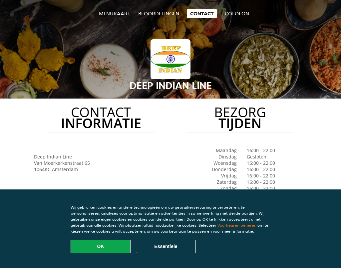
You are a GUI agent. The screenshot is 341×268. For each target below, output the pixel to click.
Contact (202, 13)
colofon (237, 13)
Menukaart (114, 13)
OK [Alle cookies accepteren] (100, 246)
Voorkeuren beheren (236, 225)
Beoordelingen (158, 13)
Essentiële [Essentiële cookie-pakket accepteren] (165, 246)
